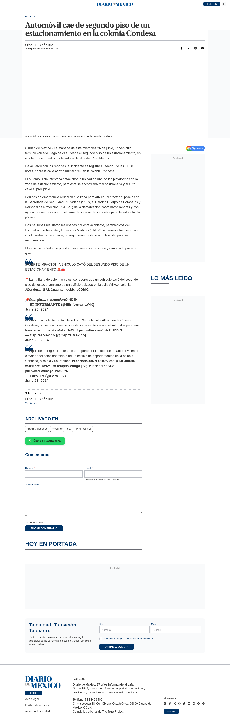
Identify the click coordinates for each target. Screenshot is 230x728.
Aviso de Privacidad (37, 711)
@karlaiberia (125, 361)
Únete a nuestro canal (44, 440)
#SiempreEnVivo (38, 366)
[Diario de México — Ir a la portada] (115, 4)
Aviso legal (32, 699)
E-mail (88, 468)
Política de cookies (37, 705)
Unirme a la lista (116, 646)
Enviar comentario (44, 528)
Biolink (171, 711)
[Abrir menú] (6, 4)
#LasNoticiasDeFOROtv (90, 361)
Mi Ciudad (31, 16)
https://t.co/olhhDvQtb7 (60, 330)
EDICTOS (212, 4)
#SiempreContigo (66, 366)
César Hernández (39, 45)
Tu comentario (33, 484)
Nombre (30, 468)
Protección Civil (83, 429)
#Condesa (33, 289)
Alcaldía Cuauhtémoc (37, 429)
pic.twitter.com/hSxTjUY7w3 (100, 330)
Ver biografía (31, 403)
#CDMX (82, 289)
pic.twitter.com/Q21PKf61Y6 (46, 371)
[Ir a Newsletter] (224, 4)
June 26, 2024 (37, 309)
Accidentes (57, 429)
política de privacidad (143, 638)
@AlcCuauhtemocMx (58, 289)
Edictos (33, 693)
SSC (69, 429)
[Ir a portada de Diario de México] (43, 682)
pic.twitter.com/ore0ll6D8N (57, 300)
